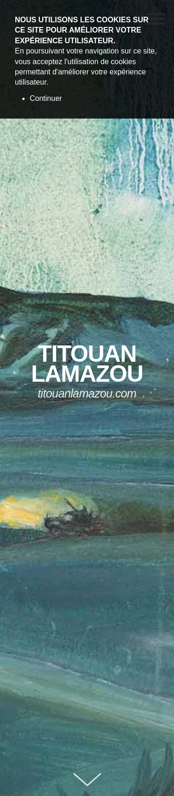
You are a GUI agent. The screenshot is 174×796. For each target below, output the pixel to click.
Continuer (46, 98)
